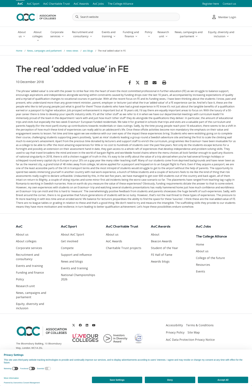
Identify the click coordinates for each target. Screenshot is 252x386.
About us (22, 34)
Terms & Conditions (200, 325)
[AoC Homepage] (36, 16)
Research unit (163, 34)
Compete (67, 248)
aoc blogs (88, 50)
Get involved (69, 241)
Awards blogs (160, 261)
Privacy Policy (175, 332)
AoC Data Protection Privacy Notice (190, 340)
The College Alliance (120, 3)
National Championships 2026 (78, 277)
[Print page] (164, 82)
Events (200, 271)
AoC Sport (33, 3)
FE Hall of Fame (161, 255)
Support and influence (76, 255)
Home (19, 50)
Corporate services (57, 34)
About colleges (37, 36)
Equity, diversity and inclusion (221, 34)
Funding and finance (131, 34)
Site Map (194, 332)
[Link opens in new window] (129, 82)
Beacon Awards (161, 241)
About (155, 234)
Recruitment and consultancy (82, 34)
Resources (203, 265)
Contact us (229, 3)
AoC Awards (81, 3)
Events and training (109, 34)
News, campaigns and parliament (189, 34)
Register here (210, 3)
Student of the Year (164, 248)
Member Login (224, 17)
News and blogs (72, 261)
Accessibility (174, 325)
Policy (148, 34)
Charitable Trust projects (123, 248)
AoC (20, 3)
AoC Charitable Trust (56, 3)
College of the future (210, 258)
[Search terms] (126, 17)
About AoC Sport (72, 234)
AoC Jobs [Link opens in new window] (98, 3)
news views (72, 50)
